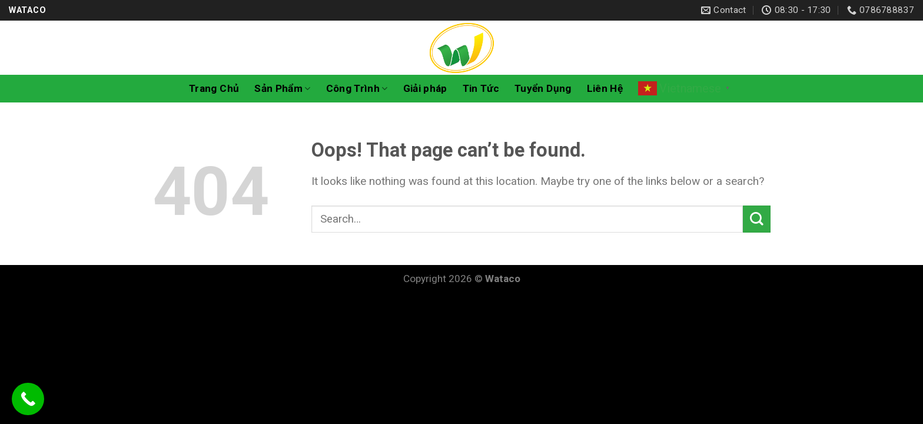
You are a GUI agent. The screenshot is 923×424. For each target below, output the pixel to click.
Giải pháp (425, 88)
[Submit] (757, 219)
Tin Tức (481, 88)
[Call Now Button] (28, 399)
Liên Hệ (605, 88)
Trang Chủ (214, 88)
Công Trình (357, 88)
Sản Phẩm (282, 88)
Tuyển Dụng (542, 88)
